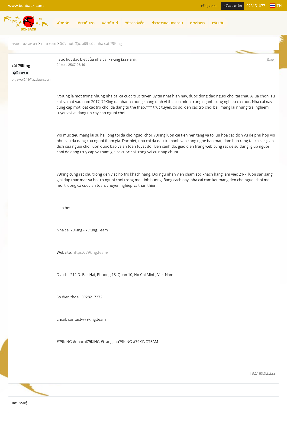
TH (276, 5)
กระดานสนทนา (24, 43)
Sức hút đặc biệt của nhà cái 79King (91, 43)
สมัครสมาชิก (232, 5)
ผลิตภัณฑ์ (110, 23)
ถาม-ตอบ (48, 43)
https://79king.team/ (90, 252)
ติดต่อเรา (197, 23)
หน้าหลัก (62, 23)
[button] (232, 23)
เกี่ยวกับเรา (86, 23)
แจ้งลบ (269, 60)
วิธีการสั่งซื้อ (135, 23)
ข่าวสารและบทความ (167, 23)
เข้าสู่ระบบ (208, 5)
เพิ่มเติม (218, 23)
